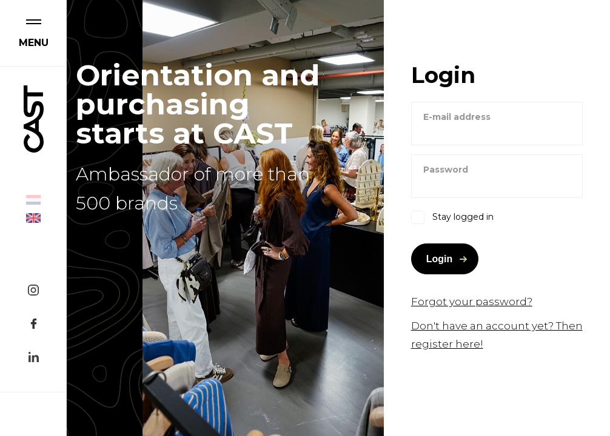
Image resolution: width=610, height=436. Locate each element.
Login (439, 259)
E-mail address (457, 116)
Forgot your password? (471, 302)
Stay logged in (463, 216)
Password (445, 169)
